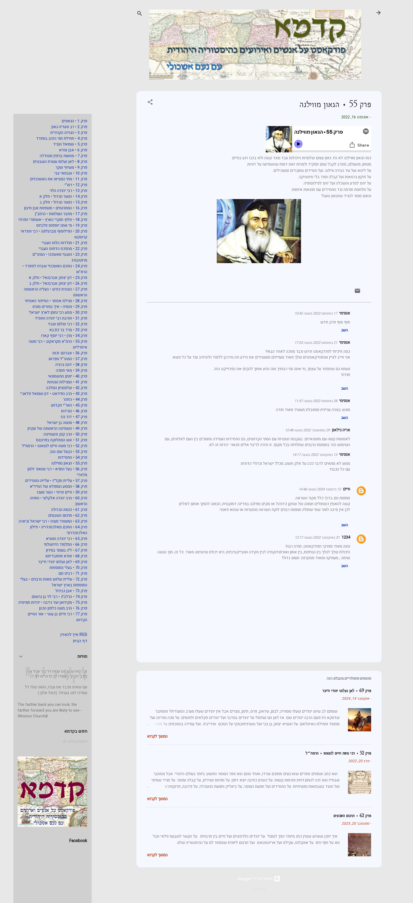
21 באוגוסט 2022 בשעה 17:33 (302, 342)
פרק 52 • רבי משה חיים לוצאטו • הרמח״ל (325, 753)
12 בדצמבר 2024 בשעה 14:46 (306, 489)
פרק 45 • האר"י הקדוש (55, 405)
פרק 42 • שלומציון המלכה (53, 388)
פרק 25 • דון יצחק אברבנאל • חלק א (44, 278)
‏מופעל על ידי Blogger (245, 879)
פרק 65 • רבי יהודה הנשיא (53, 539)
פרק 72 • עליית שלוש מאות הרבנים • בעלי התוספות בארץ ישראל (40, 582)
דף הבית (67, 641)
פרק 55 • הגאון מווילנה (56, 463)
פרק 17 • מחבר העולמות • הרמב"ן (47, 214)
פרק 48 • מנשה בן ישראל (53, 423)
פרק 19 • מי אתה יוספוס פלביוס (48, 225)
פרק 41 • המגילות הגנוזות (54, 382)
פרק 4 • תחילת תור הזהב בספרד (48, 138)
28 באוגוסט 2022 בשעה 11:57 (302, 400)
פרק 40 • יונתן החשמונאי (54, 376)
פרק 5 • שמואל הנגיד (57, 144)
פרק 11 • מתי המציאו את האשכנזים (45, 179)
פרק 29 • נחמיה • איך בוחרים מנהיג (46, 307)
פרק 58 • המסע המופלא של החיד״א (45, 486)
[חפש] (126, 14)
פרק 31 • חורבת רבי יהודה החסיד (47, 318)
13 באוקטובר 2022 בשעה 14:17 (301, 454)
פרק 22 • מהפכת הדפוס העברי (49, 249)
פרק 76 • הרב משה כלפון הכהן (50, 608)
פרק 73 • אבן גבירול (58, 591)
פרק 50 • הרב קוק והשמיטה (52, 434)
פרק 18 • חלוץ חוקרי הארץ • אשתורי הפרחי (39, 220)
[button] (137, 103)
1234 (332, 537)
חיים (333, 489)
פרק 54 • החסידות (59, 457)
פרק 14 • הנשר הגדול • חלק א (50, 196)
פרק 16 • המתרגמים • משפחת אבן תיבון (42, 208)
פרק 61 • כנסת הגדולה (56, 510)
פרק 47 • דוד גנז (60, 417)
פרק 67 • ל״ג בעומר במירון (53, 550)
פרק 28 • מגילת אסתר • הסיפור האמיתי (42, 301)
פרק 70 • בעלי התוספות (55, 568)
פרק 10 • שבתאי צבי (57, 173)
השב (331, 330)
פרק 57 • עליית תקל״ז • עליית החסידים (43, 481)
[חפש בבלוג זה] (39, 741)
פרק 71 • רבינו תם (59, 573)
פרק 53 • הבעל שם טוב (55, 452)
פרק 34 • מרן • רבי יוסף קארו (51, 336)
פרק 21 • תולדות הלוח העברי (51, 243)
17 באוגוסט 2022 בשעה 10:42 (302, 313)
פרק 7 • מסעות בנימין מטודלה (50, 156)
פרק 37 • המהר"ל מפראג (54, 359)
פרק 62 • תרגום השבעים (339, 815)
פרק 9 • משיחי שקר (58, 167)
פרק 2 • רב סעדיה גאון (56, 127)
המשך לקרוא (144, 736)
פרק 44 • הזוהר (62, 399)
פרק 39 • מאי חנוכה (58, 370)
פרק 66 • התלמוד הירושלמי (52, 544)
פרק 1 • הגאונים (61, 121)
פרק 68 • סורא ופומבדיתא (53, 556)
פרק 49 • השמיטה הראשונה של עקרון (44, 428)
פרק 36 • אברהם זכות (56, 353)
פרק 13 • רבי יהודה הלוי (55, 191)
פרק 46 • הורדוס (60, 411)
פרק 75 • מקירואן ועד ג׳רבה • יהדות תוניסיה (39, 602)
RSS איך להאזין (60, 634)
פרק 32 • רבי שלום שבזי (54, 324)
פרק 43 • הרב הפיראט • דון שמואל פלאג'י (40, 394)
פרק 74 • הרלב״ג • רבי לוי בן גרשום (46, 597)
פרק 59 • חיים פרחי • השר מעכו (48, 492)
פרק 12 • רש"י (62, 185)
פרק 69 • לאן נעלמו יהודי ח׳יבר (333, 690)
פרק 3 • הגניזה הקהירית (55, 133)
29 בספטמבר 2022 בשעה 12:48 (294, 430)
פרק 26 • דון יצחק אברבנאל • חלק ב (45, 283)
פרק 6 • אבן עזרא (60, 150)
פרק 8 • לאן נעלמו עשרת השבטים (46, 162)
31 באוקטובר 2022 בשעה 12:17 (303, 537)
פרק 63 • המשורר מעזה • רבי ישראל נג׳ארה (39, 521)
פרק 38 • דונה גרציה (58, 365)
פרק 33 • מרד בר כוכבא (55, 330)
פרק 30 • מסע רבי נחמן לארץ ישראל (45, 312)
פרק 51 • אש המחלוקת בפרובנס (48, 440)
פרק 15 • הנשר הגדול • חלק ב (50, 202)
